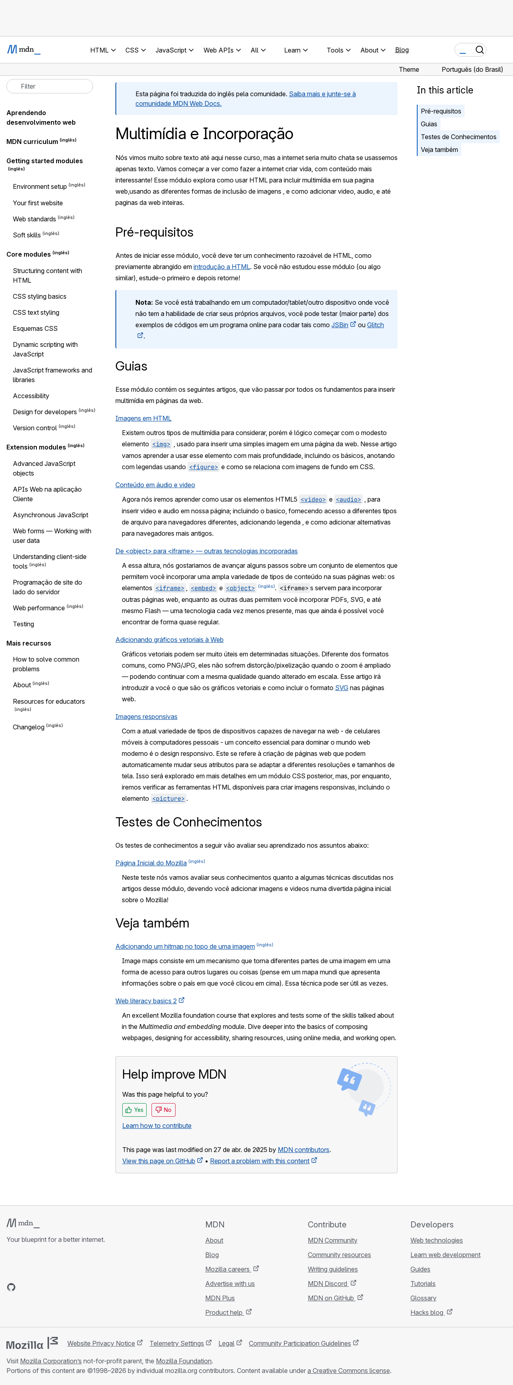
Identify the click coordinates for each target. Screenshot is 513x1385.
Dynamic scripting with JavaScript (45, 349)
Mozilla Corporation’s (51, 1361)
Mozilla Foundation (184, 1361)
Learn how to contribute (157, 1126)
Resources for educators (49, 701)
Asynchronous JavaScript (50, 515)
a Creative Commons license (348, 1371)
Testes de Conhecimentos (459, 137)
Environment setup (40, 187)
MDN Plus (220, 1298)
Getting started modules (44, 161)
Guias (429, 124)
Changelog (28, 727)
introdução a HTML (222, 267)
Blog (402, 50)
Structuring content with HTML (47, 275)
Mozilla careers (228, 1269)
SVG (341, 688)
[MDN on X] (40, 1287)
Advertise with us (230, 1284)
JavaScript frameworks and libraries (52, 375)
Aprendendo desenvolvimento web (41, 117)
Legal (226, 1343)
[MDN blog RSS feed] (69, 1287)
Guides (420, 1269)
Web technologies (436, 1240)
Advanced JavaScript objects (44, 468)
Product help (224, 1312)
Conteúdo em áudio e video (155, 485)
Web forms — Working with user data (52, 536)
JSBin (339, 325)
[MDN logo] (23, 1223)
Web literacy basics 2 (146, 1001)
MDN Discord (328, 1284)
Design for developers (45, 412)
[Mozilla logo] (32, 1343)
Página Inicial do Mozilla (151, 863)
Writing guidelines (333, 1269)
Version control (35, 428)
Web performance (39, 608)
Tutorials (423, 1284)
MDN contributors (303, 1150)
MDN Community (332, 1240)
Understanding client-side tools (50, 561)
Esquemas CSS (35, 328)
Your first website (38, 203)
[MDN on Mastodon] (54, 1287)
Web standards (34, 219)
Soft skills (27, 235)
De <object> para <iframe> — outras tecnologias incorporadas (206, 551)
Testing (23, 624)
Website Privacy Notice (101, 1343)
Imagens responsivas (146, 717)
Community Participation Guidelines (300, 1343)
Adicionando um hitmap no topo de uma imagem (185, 946)
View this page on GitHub (158, 1161)
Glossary (423, 1298)
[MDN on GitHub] (11, 1287)
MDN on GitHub (331, 1298)
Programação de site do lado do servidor (47, 587)
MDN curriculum (32, 142)
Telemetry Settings (176, 1343)
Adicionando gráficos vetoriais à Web (169, 640)
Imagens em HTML (143, 418)
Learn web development (445, 1255)
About (22, 685)
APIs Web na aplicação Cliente (47, 494)
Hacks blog (427, 1312)
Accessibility (31, 396)
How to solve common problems (46, 664)
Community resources (339, 1255)
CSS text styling (36, 312)
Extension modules (36, 447)
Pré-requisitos (441, 111)
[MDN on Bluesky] (25, 1287)
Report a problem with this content (259, 1161)
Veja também (439, 150)
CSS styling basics (40, 296)
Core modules (28, 255)
